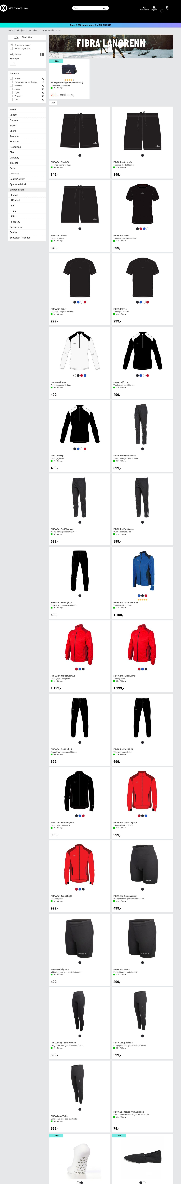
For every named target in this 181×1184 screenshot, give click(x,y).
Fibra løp (15, 222)
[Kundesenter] (144, 7)
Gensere (18, 85)
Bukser (17, 78)
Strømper (14, 141)
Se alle (13, 232)
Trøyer (13, 125)
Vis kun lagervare (22, 48)
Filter (53, 103)
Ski (59, 30)
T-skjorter (14, 136)
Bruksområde (48, 30)
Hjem (22, 30)
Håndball (15, 200)
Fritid (13, 216)
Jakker (17, 89)
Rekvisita (14, 173)
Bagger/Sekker (17, 179)
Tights (17, 92)
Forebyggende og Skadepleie (26, 82)
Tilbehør (18, 96)
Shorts (13, 131)
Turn (16, 100)
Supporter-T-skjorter (20, 238)
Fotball (14, 195)
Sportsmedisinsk (18, 184)
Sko (12, 152)
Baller (13, 168)
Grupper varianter (22, 45)
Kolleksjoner (16, 227)
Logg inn (154, 7)
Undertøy (14, 158)
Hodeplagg (15, 147)
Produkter (33, 30)
